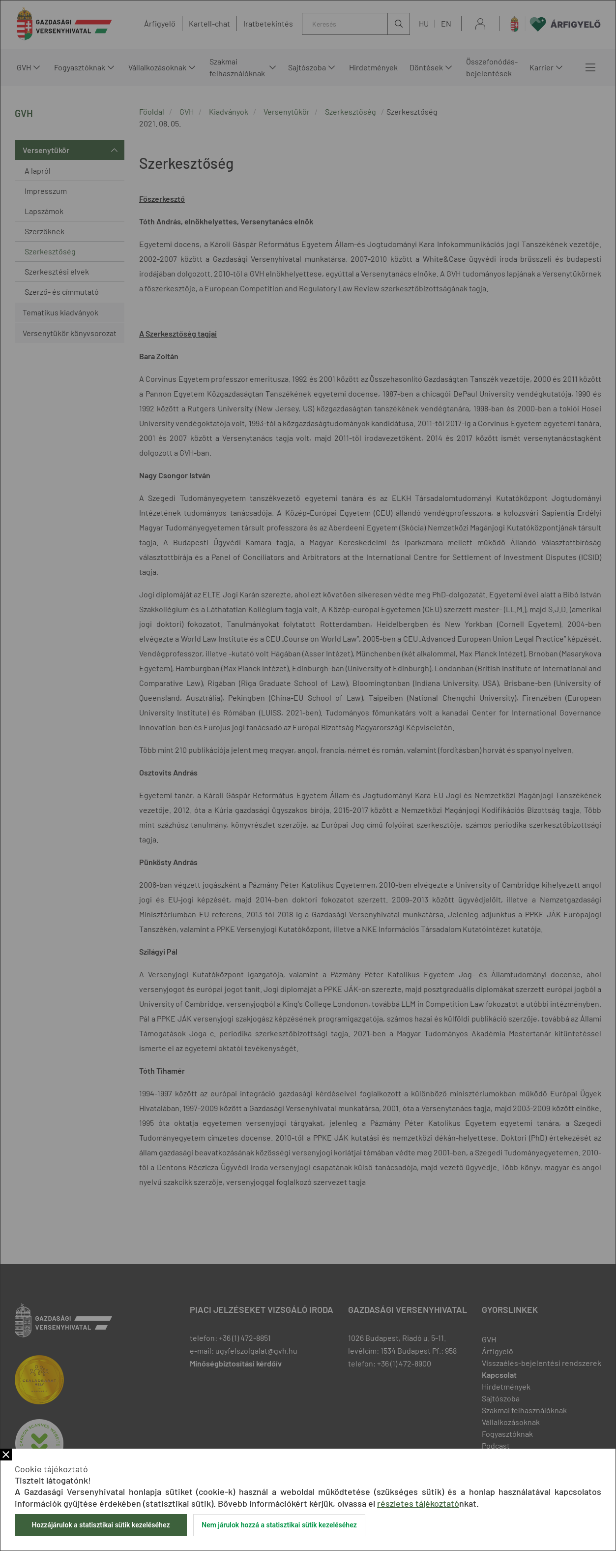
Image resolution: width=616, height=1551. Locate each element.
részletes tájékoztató (418, 1503)
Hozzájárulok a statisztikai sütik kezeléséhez (100, 1525)
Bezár (6, 1454)
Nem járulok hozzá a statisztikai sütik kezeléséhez (279, 1525)
